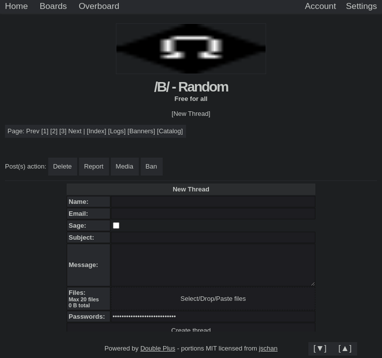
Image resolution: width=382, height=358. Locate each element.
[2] (53, 131)
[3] (62, 131)
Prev (33, 131)
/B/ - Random (191, 86)
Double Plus (157, 348)
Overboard (99, 6)
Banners (141, 131)
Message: (85, 264)
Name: (80, 201)
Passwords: (88, 316)
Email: (80, 213)
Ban (151, 166)
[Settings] (361, 6)
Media (124, 166)
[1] (44, 131)
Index (96, 131)
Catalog (170, 131)
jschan (268, 348)
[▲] (345, 348)
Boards (53, 6)
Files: (79, 292)
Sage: (79, 225)
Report (93, 166)
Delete (62, 166)
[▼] (320, 348)
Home (16, 6)
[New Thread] (191, 113)
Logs (117, 131)
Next (75, 131)
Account (320, 6)
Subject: (83, 237)
